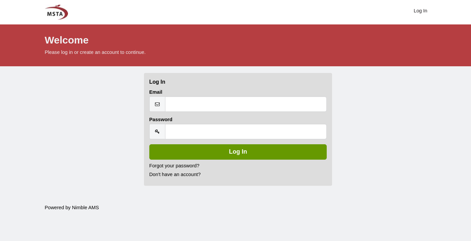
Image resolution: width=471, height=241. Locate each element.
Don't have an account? (175, 174)
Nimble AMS (85, 207)
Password (160, 119)
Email (155, 92)
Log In (420, 10)
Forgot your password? (174, 165)
